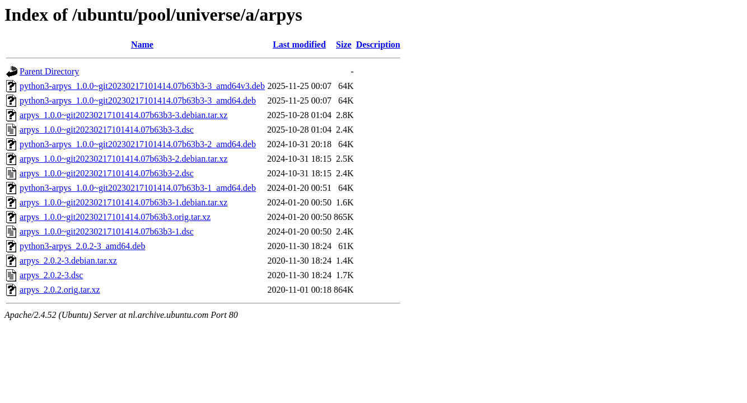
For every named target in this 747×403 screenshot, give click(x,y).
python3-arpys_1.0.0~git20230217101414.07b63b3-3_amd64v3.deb (142, 86)
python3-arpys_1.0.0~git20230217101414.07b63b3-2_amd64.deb (138, 144)
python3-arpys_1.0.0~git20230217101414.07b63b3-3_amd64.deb (138, 100)
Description (378, 44)
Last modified (299, 44)
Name (142, 44)
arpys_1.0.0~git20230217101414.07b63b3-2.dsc (107, 173)
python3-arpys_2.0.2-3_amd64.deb (82, 246)
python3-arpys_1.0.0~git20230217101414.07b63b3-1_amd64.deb (138, 188)
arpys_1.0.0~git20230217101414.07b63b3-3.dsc (107, 129)
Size (344, 44)
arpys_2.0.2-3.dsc (51, 275)
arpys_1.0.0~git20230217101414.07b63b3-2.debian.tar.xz (123, 158)
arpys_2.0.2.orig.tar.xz (60, 289)
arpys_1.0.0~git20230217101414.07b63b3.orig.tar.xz (115, 217)
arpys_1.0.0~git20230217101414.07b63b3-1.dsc (107, 231)
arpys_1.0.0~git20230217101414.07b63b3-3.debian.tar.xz (123, 115)
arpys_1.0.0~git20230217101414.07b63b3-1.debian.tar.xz (123, 202)
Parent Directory (49, 71)
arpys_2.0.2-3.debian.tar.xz (68, 260)
